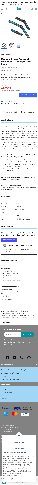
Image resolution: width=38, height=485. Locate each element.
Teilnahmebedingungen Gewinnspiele (14, 370)
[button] (32, 9)
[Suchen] (6, 9)
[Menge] (10, 95)
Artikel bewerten (9, 240)
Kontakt (4, 376)
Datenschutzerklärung (10, 475)
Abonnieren (27, 334)
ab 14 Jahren (19, 210)
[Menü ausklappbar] (2, 9)
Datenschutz (16, 479)
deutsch (18, 203)
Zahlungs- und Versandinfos (11, 379)
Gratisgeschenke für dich (10, 373)
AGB (2, 396)
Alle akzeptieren (19, 442)
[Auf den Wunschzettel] (26, 20)
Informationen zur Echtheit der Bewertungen (18, 482)
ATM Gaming (20, 213)
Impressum (6, 479)
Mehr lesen (6, 322)
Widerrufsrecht (6, 392)
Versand (18, 91)
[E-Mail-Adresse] (12, 334)
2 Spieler (18, 206)
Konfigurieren (19, 448)
